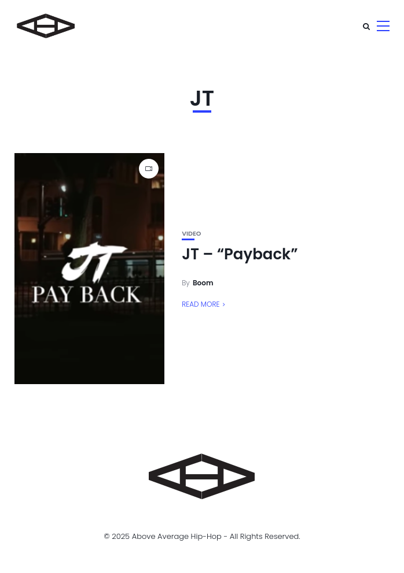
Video (191, 233)
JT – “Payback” (240, 254)
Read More (200, 304)
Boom (203, 283)
